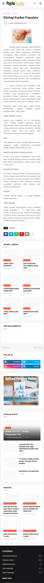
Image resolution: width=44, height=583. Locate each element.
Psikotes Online (22, 560)
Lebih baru (6, 347)
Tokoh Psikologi (22, 573)
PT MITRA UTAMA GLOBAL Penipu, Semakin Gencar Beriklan (29, 461)
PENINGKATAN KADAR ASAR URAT (31, 290)
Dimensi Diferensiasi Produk (31, 535)
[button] (3, 4)
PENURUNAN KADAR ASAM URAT (11, 290)
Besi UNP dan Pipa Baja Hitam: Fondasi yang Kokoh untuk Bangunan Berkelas (11, 510)
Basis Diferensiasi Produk (10, 535)
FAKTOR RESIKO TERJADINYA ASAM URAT (30, 266)
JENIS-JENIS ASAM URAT (11, 313)
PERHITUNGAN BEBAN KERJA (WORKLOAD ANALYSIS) (31, 509)
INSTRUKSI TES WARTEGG (29, 471)
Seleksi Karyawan (22, 564)
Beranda (7, 13)
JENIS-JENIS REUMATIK (8, 265)
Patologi (15, 13)
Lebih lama (37, 347)
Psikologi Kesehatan (22, 556)
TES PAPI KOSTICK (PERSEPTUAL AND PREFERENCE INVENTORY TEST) (28, 448)
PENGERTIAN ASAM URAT (30, 313)
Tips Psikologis (22, 568)
